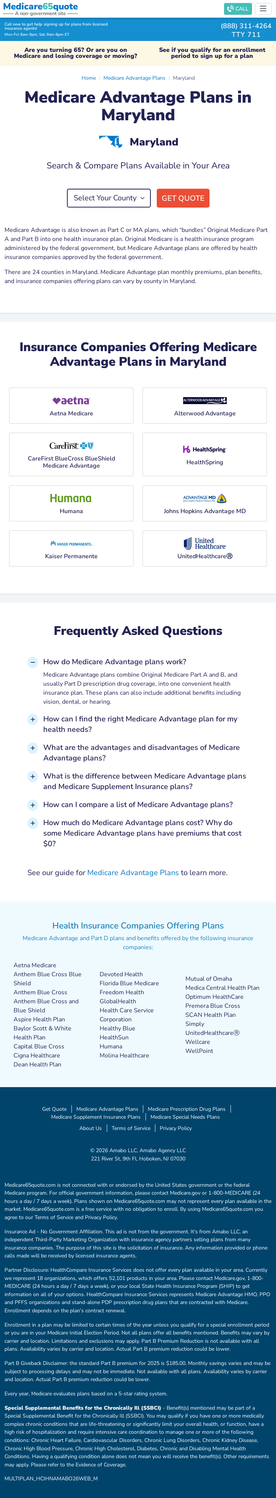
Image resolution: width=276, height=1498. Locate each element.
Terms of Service (131, 1128)
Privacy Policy (176, 1128)
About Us (90, 1128)
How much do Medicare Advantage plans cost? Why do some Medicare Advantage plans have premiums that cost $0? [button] (142, 833)
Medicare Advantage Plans (134, 78)
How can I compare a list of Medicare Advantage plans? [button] (138, 805)
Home (89, 78)
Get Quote (183, 198)
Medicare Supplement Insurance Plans (96, 1117)
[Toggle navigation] (263, 9)
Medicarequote (40, 6)
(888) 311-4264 (246, 25)
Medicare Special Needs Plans (185, 1117)
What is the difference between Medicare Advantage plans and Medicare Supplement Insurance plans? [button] (144, 781)
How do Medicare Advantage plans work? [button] (114, 662)
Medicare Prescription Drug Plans (187, 1109)
